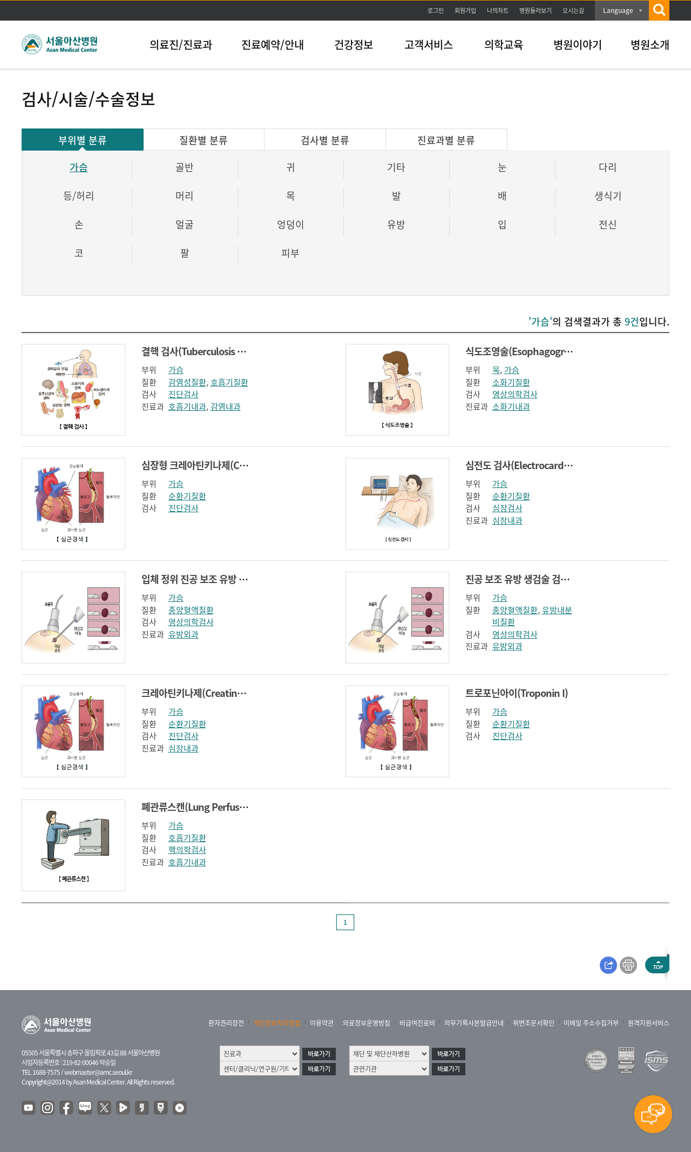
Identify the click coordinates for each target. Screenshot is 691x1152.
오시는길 (573, 10)
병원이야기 (577, 44)
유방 (396, 224)
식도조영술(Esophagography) (527, 351)
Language (618, 10)
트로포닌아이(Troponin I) (516, 693)
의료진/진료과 (181, 44)
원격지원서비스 (648, 1023)
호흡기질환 (229, 382)
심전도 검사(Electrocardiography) (535, 465)
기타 (396, 167)
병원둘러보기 (535, 10)
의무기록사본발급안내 (474, 1023)
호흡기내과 (187, 406)
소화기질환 (511, 382)
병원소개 (650, 44)
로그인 (436, 10)
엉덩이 (290, 224)
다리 (608, 167)
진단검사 (183, 394)
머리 (184, 195)
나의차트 (498, 10)
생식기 (608, 195)
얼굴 (184, 224)
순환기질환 (187, 496)
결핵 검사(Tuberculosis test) (199, 351)
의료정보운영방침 (366, 1023)
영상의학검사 (515, 394)
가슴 (79, 167)
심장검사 (507, 508)
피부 (290, 253)
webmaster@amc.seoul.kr (98, 1072)
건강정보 (353, 44)
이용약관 (322, 1023)
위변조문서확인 (533, 1023)
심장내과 (507, 520)
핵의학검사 (187, 850)
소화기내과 (511, 406)
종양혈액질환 (191, 610)
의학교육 (503, 44)
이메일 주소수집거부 (591, 1023)
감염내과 (226, 406)
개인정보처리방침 (277, 1023)
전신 (608, 224)
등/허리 (78, 195)
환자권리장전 (226, 1023)
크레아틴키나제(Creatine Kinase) (208, 693)
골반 (184, 167)
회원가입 (465, 10)
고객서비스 (428, 44)
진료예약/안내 (272, 44)
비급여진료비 (417, 1023)
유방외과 (183, 634)
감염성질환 (187, 382)
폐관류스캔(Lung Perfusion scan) (209, 806)
